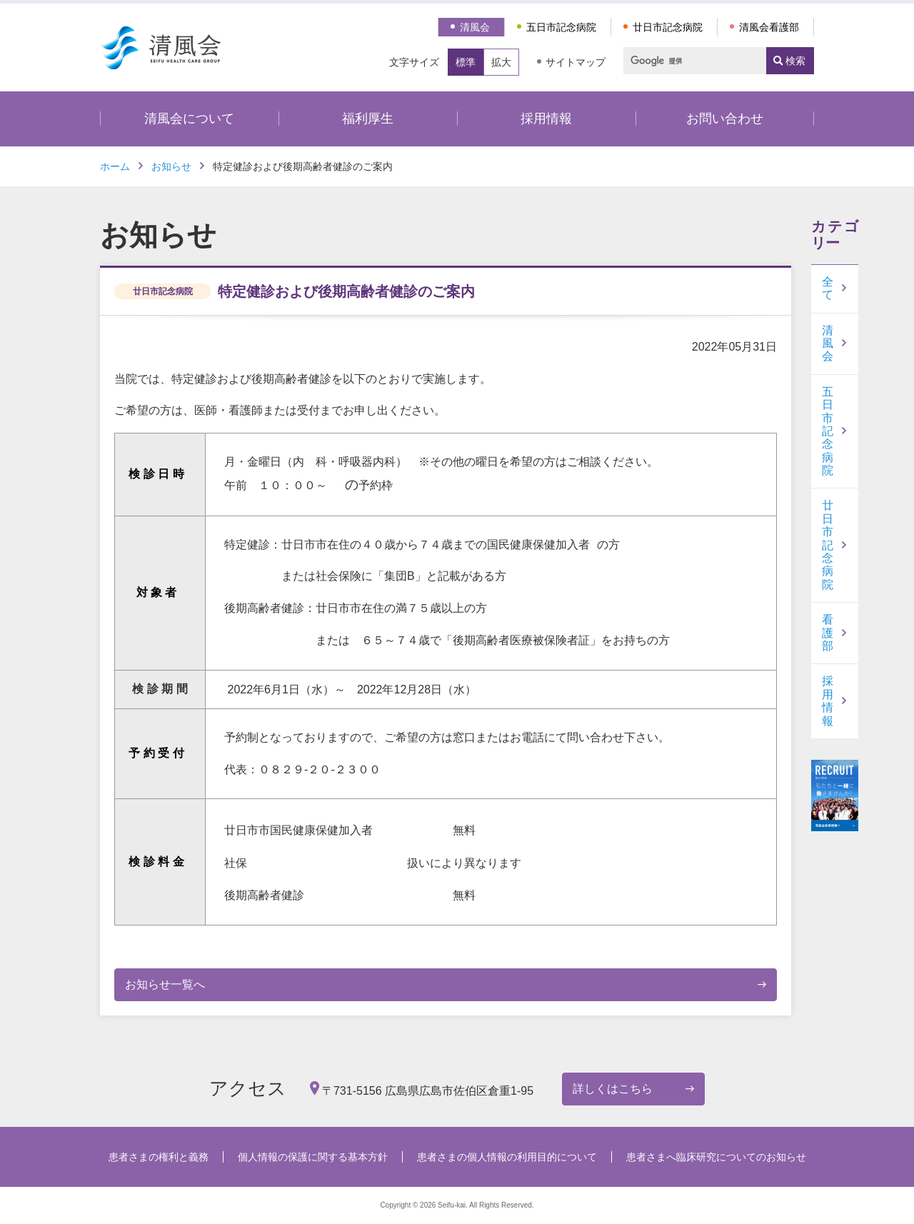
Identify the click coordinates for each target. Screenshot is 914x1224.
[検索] (688, 60)
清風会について (189, 118)
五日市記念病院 (561, 27)
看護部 (827, 632)
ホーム (115, 166)
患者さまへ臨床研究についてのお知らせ (716, 1157)
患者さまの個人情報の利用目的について (507, 1157)
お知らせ (171, 166)
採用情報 (546, 118)
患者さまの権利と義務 (159, 1157)
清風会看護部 (769, 27)
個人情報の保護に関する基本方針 (313, 1157)
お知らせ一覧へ (165, 984)
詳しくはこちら (613, 1089)
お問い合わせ (724, 118)
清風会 (475, 27)
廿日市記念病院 (668, 27)
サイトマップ (576, 62)
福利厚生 (367, 118)
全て (827, 288)
